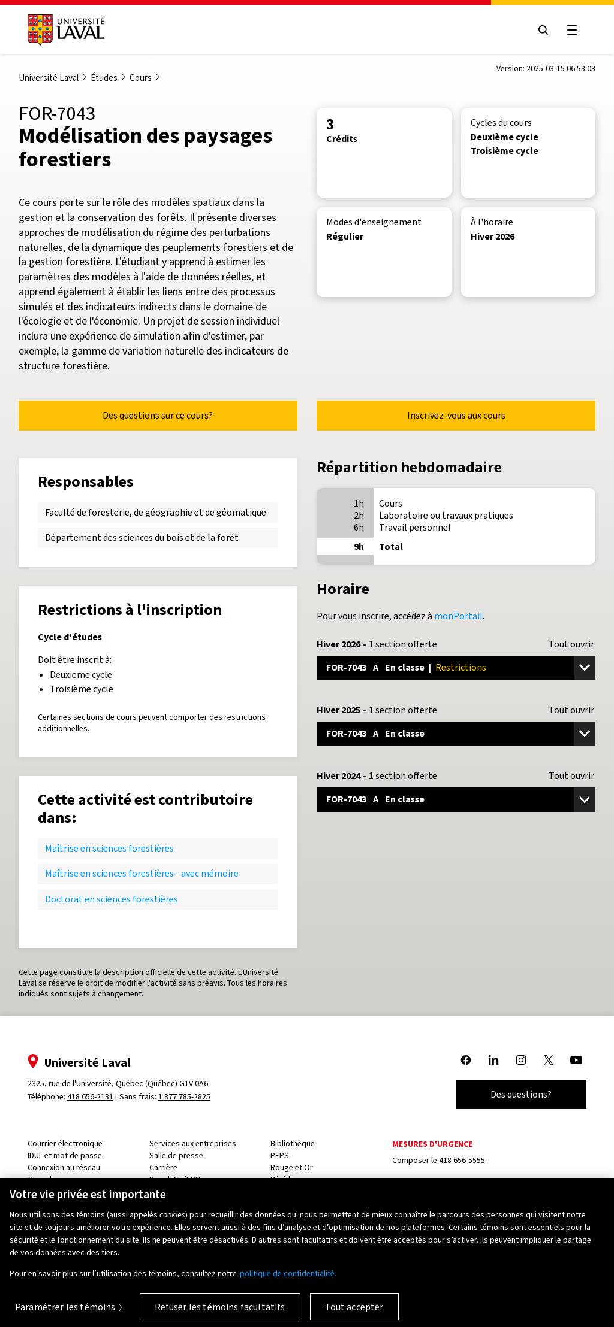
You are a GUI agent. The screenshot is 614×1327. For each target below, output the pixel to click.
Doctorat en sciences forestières (111, 899)
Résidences (290, 1179)
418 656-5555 (462, 1160)
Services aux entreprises (192, 1143)
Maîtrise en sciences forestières (109, 848)
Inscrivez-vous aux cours (456, 415)
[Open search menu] (543, 30)
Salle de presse (176, 1155)
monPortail (458, 616)
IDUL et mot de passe (65, 1155)
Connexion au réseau (64, 1167)
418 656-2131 (90, 1096)
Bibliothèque (292, 1143)
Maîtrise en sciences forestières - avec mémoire (142, 873)
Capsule (42, 1179)
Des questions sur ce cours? (158, 415)
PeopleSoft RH (174, 1179)
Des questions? (521, 1094)
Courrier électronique (65, 1143)
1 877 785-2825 (184, 1096)
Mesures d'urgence (432, 1144)
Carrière (163, 1167)
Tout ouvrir (571, 644)
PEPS (279, 1155)
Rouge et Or (291, 1167)
